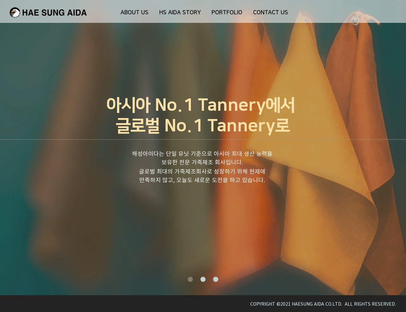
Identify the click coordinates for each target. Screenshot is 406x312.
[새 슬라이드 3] (215, 279)
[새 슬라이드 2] (203, 279)
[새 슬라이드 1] (190, 279)
